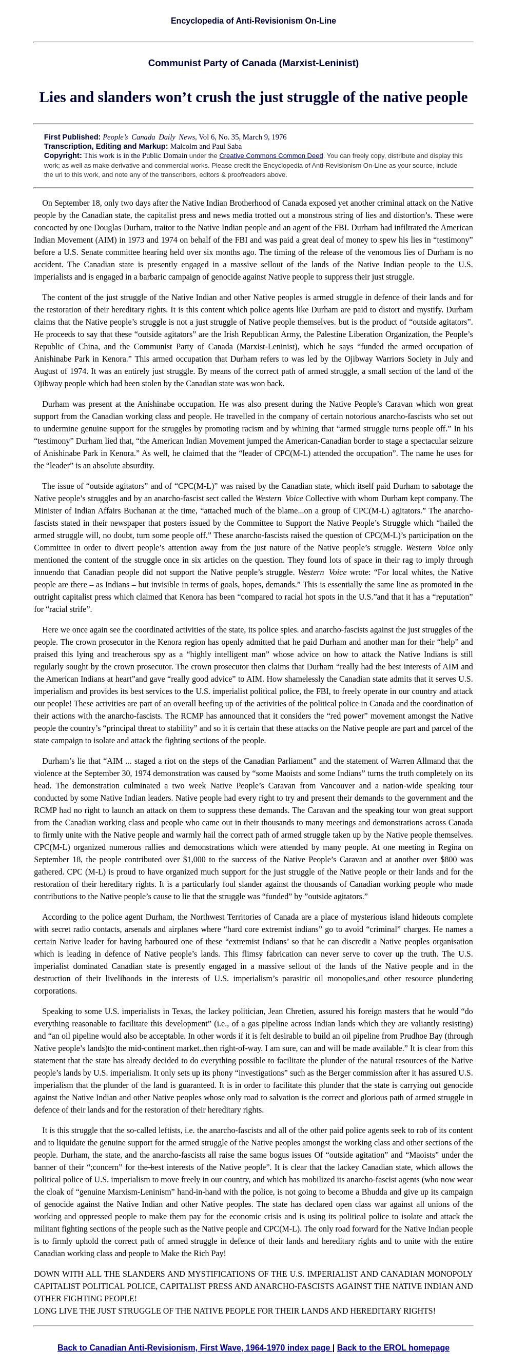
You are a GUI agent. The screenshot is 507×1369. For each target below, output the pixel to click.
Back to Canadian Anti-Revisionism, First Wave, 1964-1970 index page (195, 1347)
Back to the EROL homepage (393, 1347)
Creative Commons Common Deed (271, 156)
